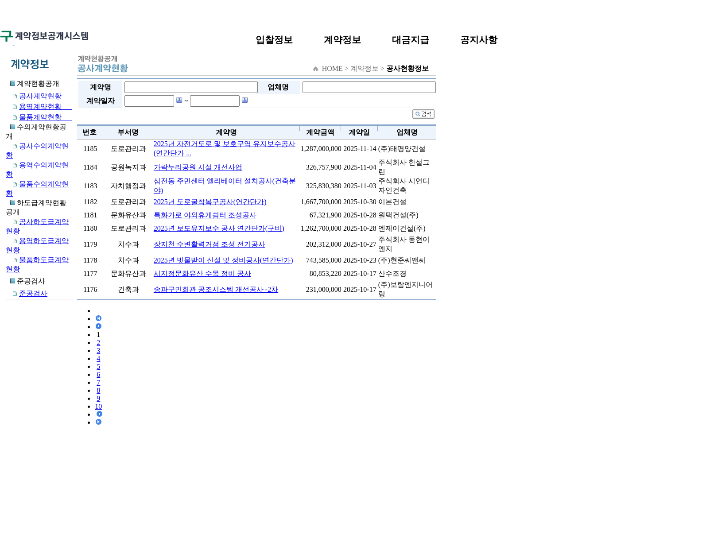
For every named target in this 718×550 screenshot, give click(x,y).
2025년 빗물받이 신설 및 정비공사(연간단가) (223, 260)
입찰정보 (274, 40)
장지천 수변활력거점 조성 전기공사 (209, 244)
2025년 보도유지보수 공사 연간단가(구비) (219, 228)
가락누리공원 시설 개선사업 (198, 167)
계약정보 (342, 40)
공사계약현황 (39, 96)
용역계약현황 (39, 106)
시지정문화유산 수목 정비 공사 (202, 273)
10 (98, 406)
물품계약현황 (39, 117)
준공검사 (26, 293)
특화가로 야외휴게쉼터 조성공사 (205, 215)
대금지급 (410, 40)
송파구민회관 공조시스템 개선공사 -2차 (216, 289)
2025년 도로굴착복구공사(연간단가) (210, 201)
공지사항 (478, 40)
